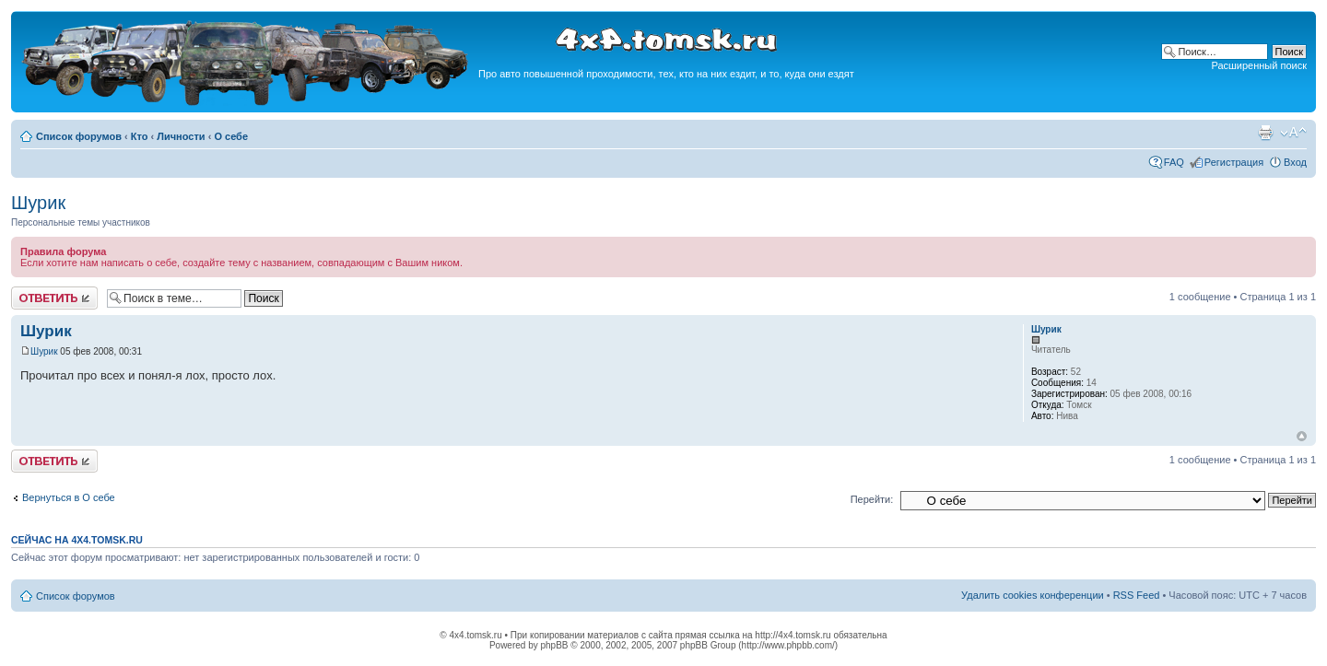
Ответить (54, 298)
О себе (231, 136)
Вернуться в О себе (68, 497)
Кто (139, 136)
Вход (1295, 162)
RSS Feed (1136, 595)
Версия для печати (1265, 132)
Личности (181, 136)
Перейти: (872, 499)
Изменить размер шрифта (1293, 132)
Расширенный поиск (1259, 65)
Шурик (38, 203)
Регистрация (1233, 162)
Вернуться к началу (1302, 436)
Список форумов (79, 136)
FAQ (1174, 162)
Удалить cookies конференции (1032, 595)
